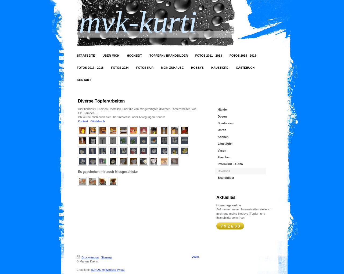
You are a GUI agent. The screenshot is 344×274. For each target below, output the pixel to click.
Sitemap (106, 257)
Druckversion (88, 257)
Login (195, 256)
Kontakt (83, 121)
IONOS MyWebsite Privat (107, 269)
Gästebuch (97, 121)
